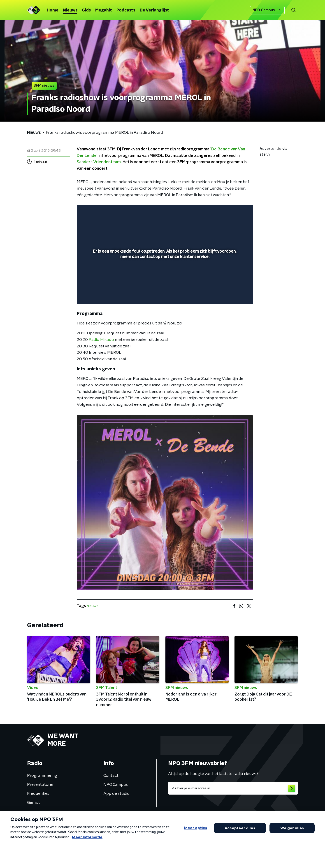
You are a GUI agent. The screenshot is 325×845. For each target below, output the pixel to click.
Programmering (42, 776)
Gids (86, 10)
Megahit (103, 10)
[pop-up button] (232, 293)
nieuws (92, 606)
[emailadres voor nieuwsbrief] (233, 788)
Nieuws (70, 10)
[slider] (164, 282)
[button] (293, 10)
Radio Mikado (101, 340)
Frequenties (38, 794)
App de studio (116, 794)
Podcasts (125, 10)
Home (52, 10)
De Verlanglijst (154, 10)
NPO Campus (267, 10)
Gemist (33, 803)
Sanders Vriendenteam (99, 162)
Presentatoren (40, 785)
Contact (110, 776)
